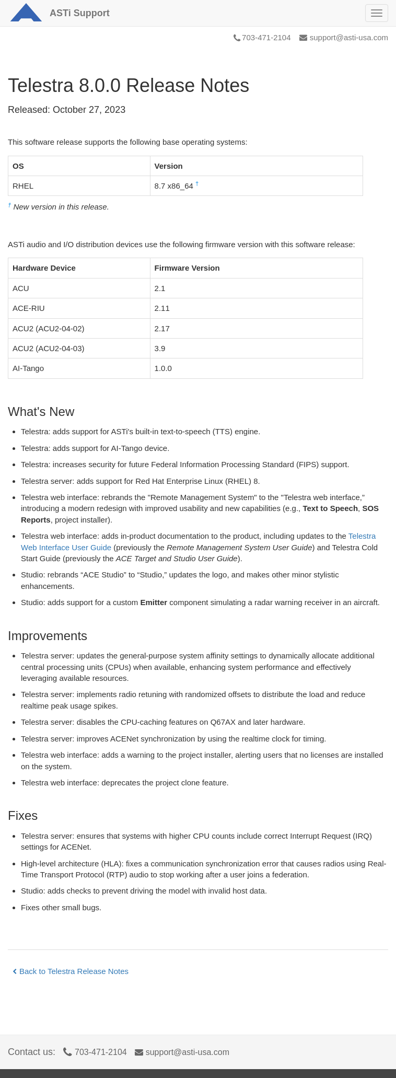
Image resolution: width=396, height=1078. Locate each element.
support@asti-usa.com (343, 37)
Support (80, 13)
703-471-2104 (262, 37)
